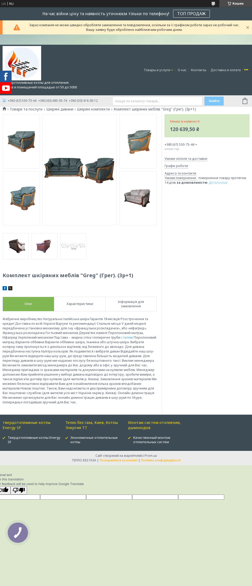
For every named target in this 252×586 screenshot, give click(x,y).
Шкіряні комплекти (93, 109)
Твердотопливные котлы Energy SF (34, 439)
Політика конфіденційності (161, 460)
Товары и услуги (157, 70)
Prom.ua (151, 455)
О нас (182, 70)
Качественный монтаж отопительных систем (151, 439)
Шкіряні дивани (59, 109)
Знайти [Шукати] (214, 101)
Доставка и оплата (226, 70)
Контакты (198, 70)
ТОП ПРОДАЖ (191, 13)
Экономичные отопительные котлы (94, 439)
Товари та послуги (26, 109)
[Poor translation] (19, 490)
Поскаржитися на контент (119, 460)
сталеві (127, 337)
